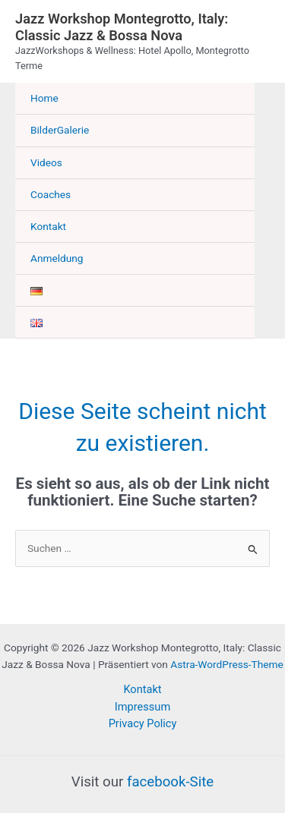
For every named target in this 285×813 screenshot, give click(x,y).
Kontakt (48, 226)
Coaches (50, 194)
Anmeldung (57, 258)
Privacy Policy (143, 723)
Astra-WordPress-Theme (226, 664)
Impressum (142, 707)
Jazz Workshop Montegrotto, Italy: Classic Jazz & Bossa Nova (121, 27)
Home (44, 98)
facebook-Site (170, 782)
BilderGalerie (59, 130)
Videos (46, 162)
